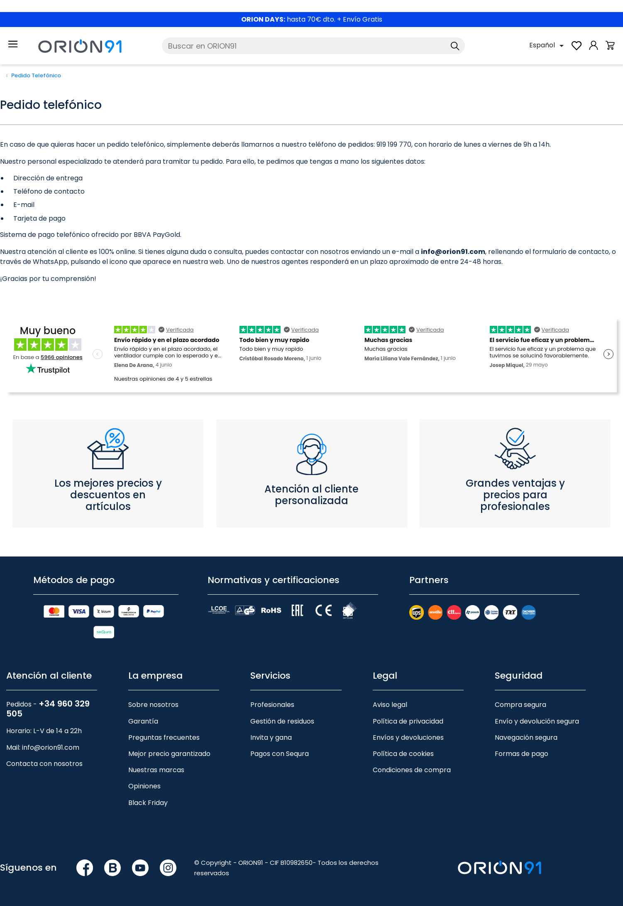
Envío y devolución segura (537, 721)
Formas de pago (521, 753)
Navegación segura (526, 737)
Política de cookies (403, 753)
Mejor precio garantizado (169, 753)
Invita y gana (271, 737)
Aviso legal (390, 704)
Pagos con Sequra (279, 753)
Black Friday (148, 803)
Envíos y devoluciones (408, 737)
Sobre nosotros (153, 704)
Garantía (143, 721)
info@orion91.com (50, 747)
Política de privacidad (408, 721)
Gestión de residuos (282, 721)
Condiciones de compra (412, 770)
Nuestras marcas (156, 770)
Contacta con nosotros (44, 763)
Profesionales (272, 704)
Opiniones (144, 786)
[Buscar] (313, 45)
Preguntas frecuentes (164, 737)
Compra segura (520, 704)
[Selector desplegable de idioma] (548, 46)
